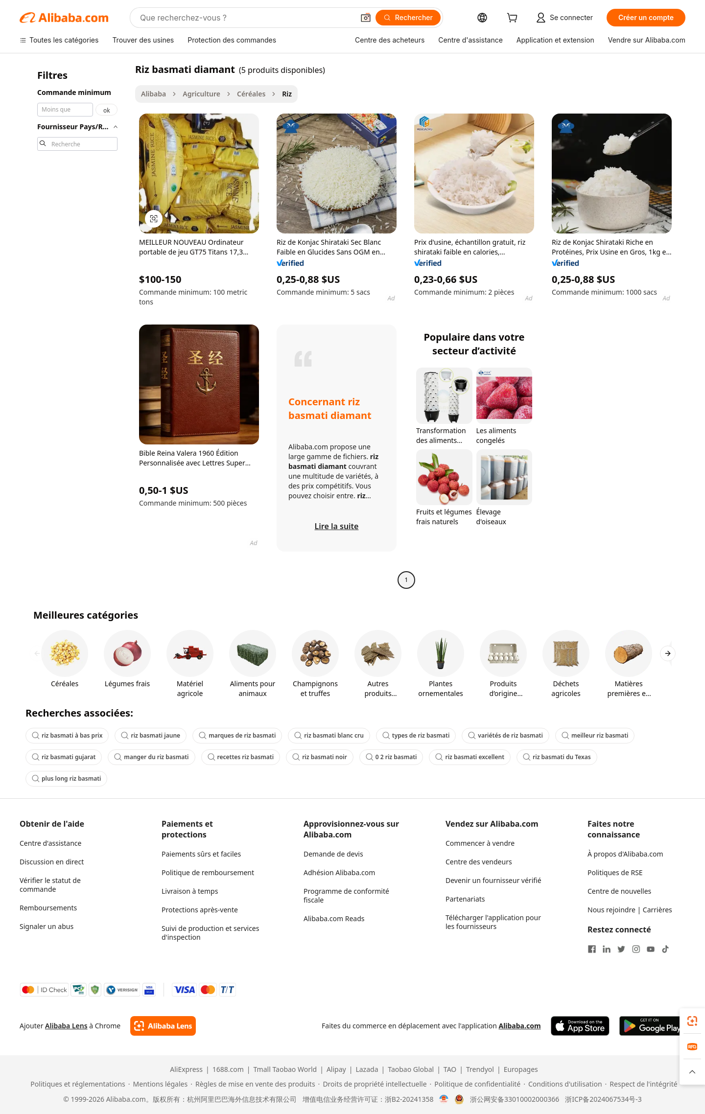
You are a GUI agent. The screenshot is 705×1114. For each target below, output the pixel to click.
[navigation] (74, 326)
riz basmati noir (319, 757)
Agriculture (201, 93)
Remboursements (48, 907)
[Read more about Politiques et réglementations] (76, 1084)
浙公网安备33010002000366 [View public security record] (514, 1099)
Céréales (251, 93)
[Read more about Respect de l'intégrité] (641, 1084)
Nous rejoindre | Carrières (630, 909)
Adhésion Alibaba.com (339, 872)
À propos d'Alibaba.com (625, 854)
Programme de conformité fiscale (346, 895)
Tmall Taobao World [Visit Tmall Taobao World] (285, 1069)
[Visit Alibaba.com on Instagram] (636, 949)
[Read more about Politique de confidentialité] (475, 1084)
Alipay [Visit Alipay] (336, 1069)
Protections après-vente (200, 909)
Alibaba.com (519, 1025)
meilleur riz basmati (595, 735)
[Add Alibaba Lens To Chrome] (162, 1026)
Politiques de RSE (615, 872)
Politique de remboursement (208, 872)
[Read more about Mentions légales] (158, 1084)
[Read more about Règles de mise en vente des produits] (252, 1084)
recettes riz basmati (241, 757)
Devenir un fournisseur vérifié (493, 880)
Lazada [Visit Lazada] (366, 1069)
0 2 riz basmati (391, 757)
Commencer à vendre (480, 843)
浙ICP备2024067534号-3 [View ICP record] (603, 1099)
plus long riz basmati (66, 778)
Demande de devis (333, 854)
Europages (521, 1069)
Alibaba (153, 93)
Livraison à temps (190, 891)
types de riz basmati (415, 735)
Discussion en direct (52, 861)
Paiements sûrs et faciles (201, 854)
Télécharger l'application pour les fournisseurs (493, 922)
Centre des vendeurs (479, 861)
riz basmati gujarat (63, 757)
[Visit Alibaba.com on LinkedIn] (606, 949)
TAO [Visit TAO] (450, 1069)
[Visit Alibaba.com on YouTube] (650, 949)
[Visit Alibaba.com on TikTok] (665, 949)
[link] (692, 1021)
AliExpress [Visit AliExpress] (186, 1069)
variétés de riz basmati (505, 735)
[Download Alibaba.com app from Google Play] (652, 1026)
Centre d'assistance (50, 843)
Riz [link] (287, 93)
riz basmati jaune (150, 735)
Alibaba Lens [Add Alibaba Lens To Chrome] (66, 1025)
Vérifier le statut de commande (50, 885)
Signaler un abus (46, 926)
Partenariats (465, 899)
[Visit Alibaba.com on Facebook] (592, 949)
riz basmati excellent (469, 757)
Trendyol (480, 1069)
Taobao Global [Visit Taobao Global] (411, 1069)
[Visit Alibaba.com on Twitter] (621, 949)
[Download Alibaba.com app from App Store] (580, 1026)
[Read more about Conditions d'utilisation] (562, 1084)
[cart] (514, 19)
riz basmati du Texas (557, 757)
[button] (366, 17)
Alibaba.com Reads (334, 918)
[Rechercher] (408, 17)
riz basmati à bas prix (67, 735)
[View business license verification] (443, 1099)
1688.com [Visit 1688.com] (228, 1069)
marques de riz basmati (237, 735)
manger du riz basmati (151, 757)
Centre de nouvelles (619, 891)
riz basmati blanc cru (329, 735)
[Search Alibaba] (246, 17)
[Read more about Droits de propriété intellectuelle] (372, 1084)
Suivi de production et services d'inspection (210, 933)
